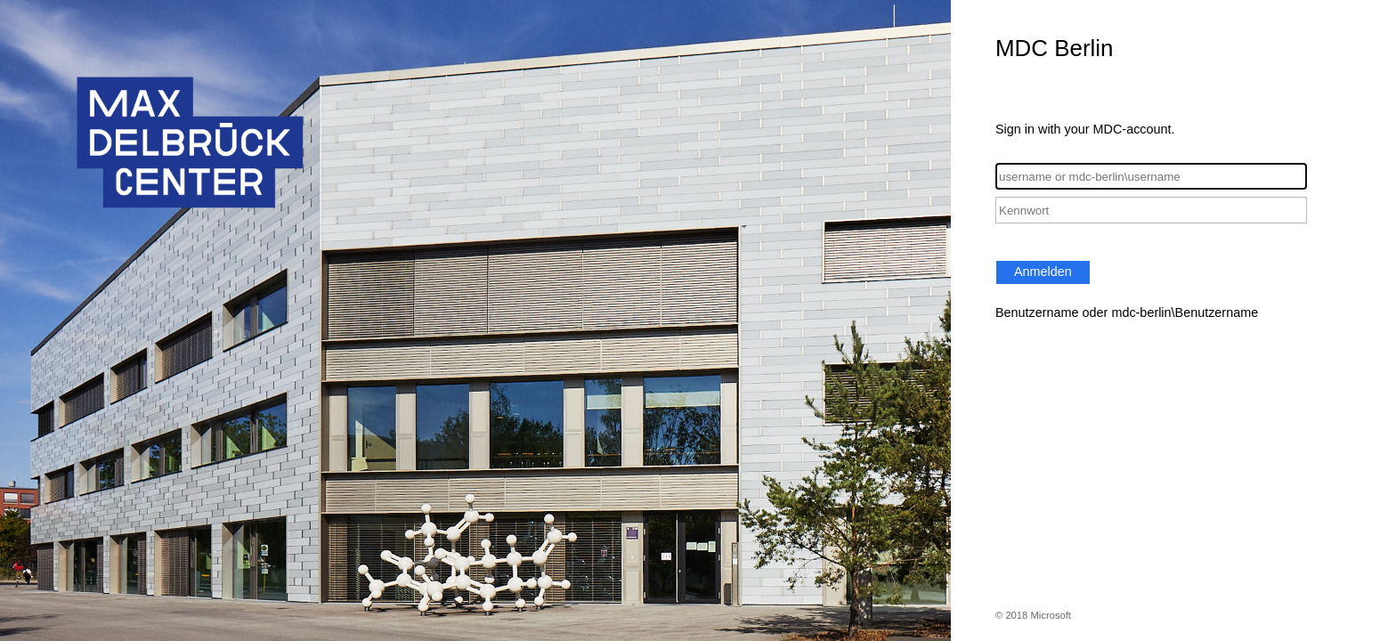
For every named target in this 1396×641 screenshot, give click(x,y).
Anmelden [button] (1043, 271)
